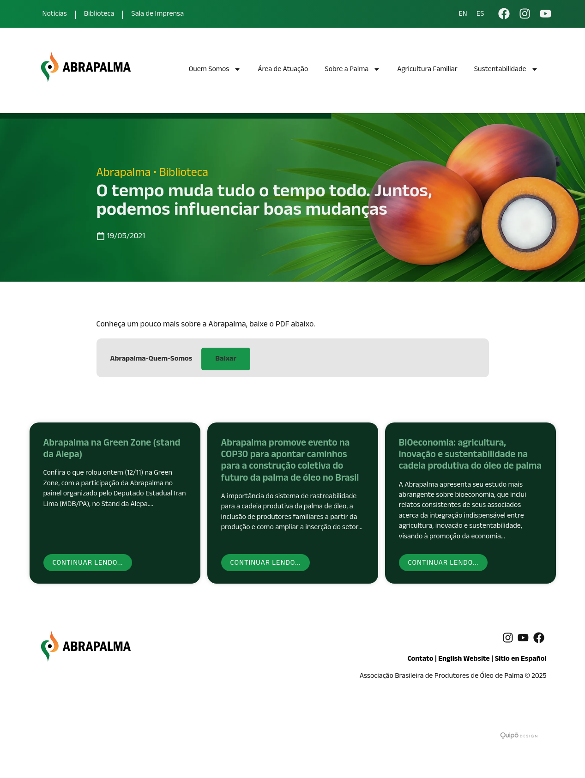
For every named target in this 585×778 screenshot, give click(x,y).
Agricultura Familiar (427, 70)
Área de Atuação (283, 70)
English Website (464, 659)
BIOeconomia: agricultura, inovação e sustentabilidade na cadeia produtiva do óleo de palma (470, 456)
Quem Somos (215, 70)
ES (480, 15)
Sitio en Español (521, 659)
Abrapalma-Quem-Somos (151, 359)
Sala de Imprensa (157, 14)
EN (462, 15)
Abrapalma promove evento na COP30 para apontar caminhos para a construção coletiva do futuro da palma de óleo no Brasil (290, 462)
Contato (420, 659)
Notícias (54, 14)
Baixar (225, 359)
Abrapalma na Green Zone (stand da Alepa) (112, 450)
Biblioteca (99, 14)
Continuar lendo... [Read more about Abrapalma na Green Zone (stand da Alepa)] (88, 563)
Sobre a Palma (352, 70)
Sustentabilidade (506, 70)
